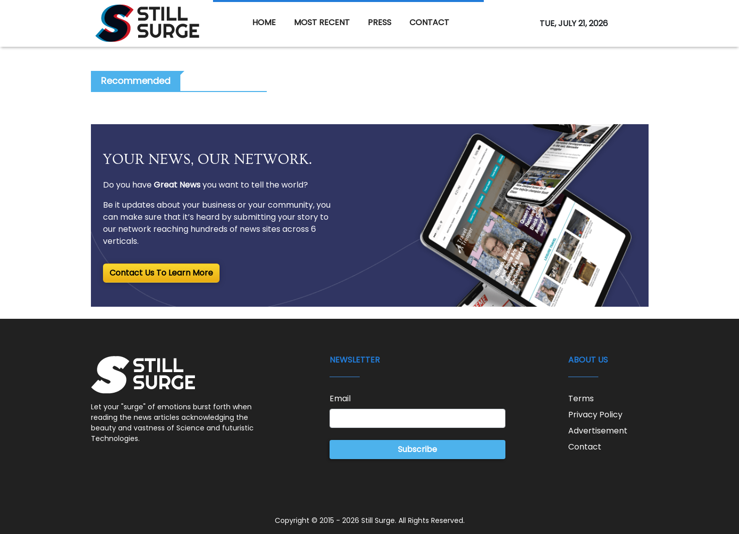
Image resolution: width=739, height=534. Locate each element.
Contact (584, 447)
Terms (581, 398)
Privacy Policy (595, 414)
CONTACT (429, 22)
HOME (264, 22)
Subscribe (417, 449)
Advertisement (597, 430)
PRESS (379, 22)
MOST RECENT (322, 22)
